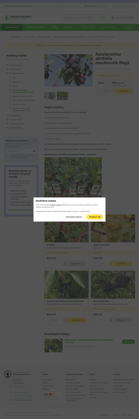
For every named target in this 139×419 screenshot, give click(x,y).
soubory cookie (55, 205)
